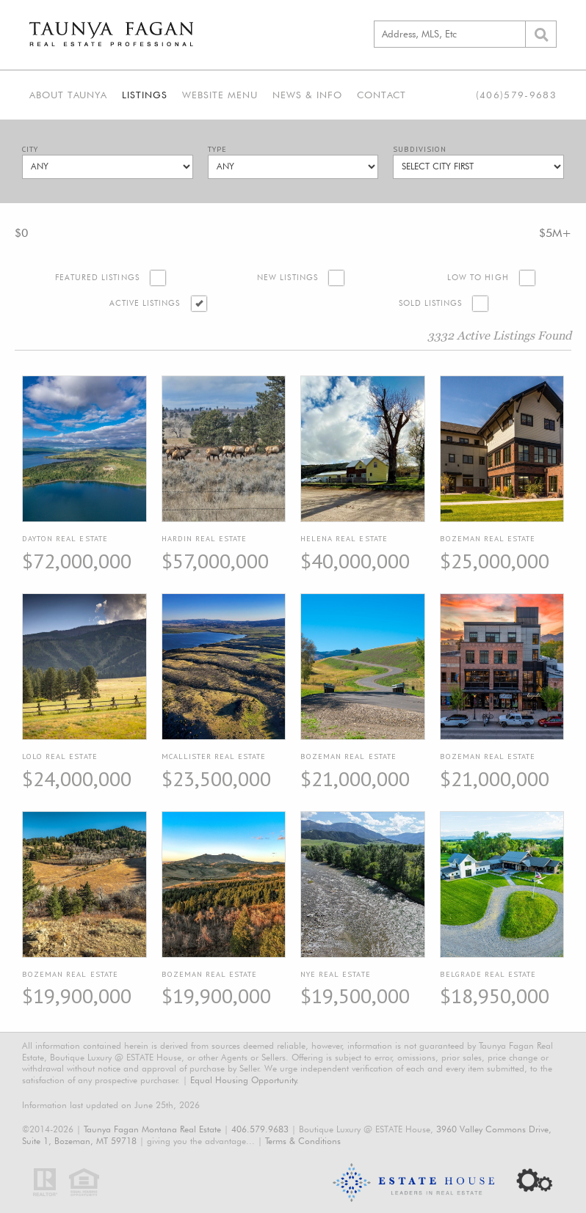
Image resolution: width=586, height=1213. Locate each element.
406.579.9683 (260, 1129)
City (30, 149)
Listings (144, 94)
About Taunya (68, 94)
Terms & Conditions (303, 1140)
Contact (381, 94)
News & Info (307, 94)
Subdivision (419, 149)
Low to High (478, 277)
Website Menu (220, 94)
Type (217, 149)
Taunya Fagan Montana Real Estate (152, 1129)
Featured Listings (97, 277)
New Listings (287, 277)
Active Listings (145, 303)
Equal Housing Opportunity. (244, 1079)
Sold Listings (431, 303)
